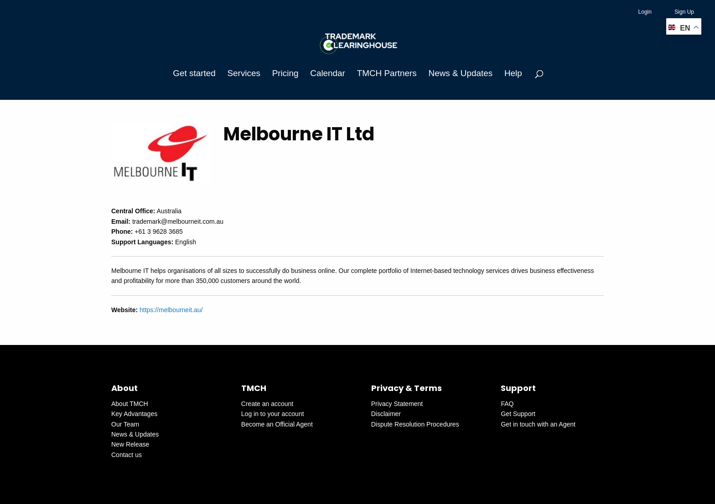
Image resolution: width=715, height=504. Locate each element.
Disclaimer (386, 413)
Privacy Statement (397, 403)
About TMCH (129, 403)
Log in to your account (272, 413)
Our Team (125, 424)
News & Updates (460, 73)
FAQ (507, 403)
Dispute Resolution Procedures (415, 424)
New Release (130, 444)
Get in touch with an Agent (538, 424)
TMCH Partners (387, 73)
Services (244, 73)
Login (645, 12)
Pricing (285, 73)
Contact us (126, 454)
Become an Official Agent (277, 424)
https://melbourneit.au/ (171, 310)
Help (513, 73)
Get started (194, 73)
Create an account (267, 403)
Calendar (327, 73)
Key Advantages (134, 413)
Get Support (518, 413)
